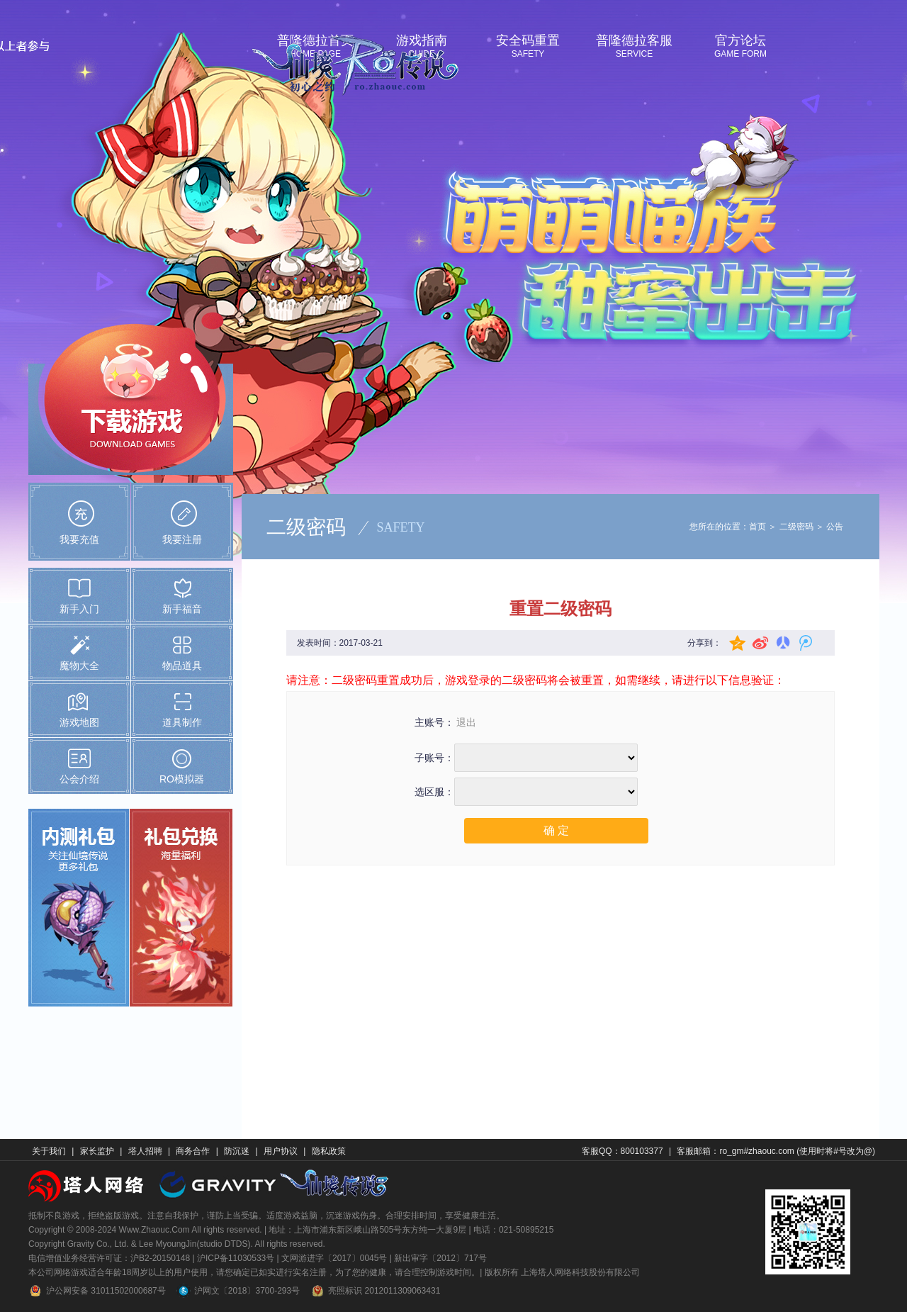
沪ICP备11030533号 (235, 1258)
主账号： (434, 722)
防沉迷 (236, 1151)
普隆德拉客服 (634, 40)
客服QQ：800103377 (622, 1151)
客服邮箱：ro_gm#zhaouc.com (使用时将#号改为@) (776, 1151)
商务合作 (193, 1151)
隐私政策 (329, 1151)
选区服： (434, 792)
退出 (466, 722)
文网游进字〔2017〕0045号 (334, 1258)
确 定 (556, 830)
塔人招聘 (145, 1151)
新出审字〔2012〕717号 (440, 1258)
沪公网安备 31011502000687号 (97, 1291)
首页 (757, 527)
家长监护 (97, 1151)
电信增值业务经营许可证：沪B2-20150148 (109, 1258)
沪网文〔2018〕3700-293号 (238, 1291)
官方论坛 (740, 40)
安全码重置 (528, 40)
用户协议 (281, 1151)
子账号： (434, 758)
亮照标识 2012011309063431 (375, 1291)
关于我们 (49, 1151)
